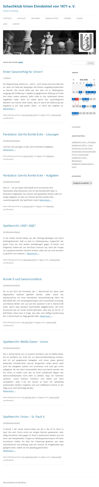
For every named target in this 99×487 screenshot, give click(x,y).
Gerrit (20, 62)
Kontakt (16, 24)
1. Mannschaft (55, 115)
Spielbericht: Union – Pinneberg (84, 142)
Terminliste (76, 127)
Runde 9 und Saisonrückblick (22, 279)
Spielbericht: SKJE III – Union (82, 145)
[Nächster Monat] (94, 80)
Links (5, 24)
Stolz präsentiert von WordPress (14, 482)
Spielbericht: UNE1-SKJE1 (19, 225)
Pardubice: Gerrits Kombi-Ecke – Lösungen (31, 134)
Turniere (67, 18)
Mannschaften (52, 18)
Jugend (80, 18)
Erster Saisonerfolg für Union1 (23, 72)
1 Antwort (7, 78)
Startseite (7, 18)
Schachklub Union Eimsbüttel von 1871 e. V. (39, 6)
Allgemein (50, 156)
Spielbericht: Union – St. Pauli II (23, 416)
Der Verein (35, 18)
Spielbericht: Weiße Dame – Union (25, 342)
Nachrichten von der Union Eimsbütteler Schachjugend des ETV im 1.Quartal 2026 (84, 151)
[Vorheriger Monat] (73, 80)
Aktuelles (21, 18)
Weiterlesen (9, 109)
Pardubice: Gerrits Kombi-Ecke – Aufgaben (31, 175)
